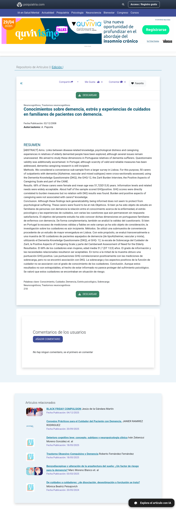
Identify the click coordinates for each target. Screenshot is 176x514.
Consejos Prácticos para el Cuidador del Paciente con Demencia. (84, 421)
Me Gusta (94, 82)
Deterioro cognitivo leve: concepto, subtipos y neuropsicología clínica (86, 437)
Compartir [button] (68, 82)
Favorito (137, 83)
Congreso (122, 12)
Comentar (118, 82)
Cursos (135, 12)
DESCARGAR (87, 95)
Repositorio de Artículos (32, 67)
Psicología (77, 12)
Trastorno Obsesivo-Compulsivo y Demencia (72, 453)
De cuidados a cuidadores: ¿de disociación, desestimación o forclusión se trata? (93, 482)
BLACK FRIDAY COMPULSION (63, 408)
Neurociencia (93, 12)
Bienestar (109, 12)
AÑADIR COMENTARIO (48, 339)
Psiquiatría (63, 12)
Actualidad (48, 12)
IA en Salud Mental (28, 12)
